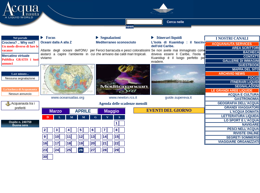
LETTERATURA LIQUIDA (240, 116)
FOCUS (253, 78)
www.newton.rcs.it (123, 97)
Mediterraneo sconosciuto (116, 42)
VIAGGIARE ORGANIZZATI (238, 142)
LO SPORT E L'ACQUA (241, 120)
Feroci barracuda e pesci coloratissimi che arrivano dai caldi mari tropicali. (123, 52)
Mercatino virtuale (16, 56)
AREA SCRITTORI (245, 48)
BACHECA (251, 52)
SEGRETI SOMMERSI (242, 137)
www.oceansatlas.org (67, 97)
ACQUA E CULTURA (243, 94)
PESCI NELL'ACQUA (243, 129)
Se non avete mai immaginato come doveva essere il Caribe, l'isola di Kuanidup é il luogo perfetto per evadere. (178, 56)
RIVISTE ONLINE (246, 133)
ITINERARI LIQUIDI (244, 82)
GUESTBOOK (249, 65)
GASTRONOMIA (246, 99)
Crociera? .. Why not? (18, 42)
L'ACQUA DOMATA (244, 112)
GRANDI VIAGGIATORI (241, 107)
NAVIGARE (250, 125)
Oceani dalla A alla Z (56, 42)
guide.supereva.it (178, 97)
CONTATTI (251, 56)
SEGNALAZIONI (247, 86)
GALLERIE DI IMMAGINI (241, 61)
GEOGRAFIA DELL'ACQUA (238, 103)
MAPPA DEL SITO (245, 69)
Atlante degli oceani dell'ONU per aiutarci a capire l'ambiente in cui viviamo (68, 54)
